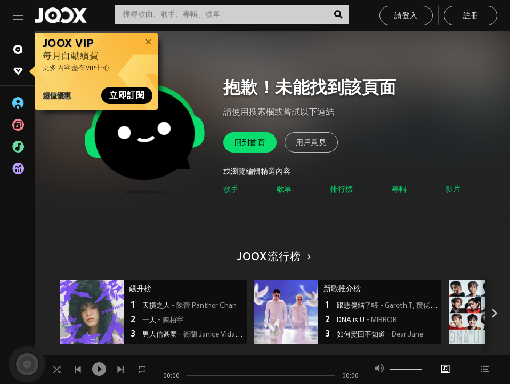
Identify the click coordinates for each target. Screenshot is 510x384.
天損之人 (189, 306)
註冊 (471, 16)
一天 (162, 320)
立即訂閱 (126, 95)
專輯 (399, 190)
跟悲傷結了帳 (388, 306)
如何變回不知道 (380, 335)
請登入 (405, 16)
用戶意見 (311, 143)
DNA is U (367, 320)
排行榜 (341, 190)
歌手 (230, 190)
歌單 (284, 190)
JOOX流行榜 (272, 257)
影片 (453, 190)
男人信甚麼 (193, 335)
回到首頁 (249, 143)
